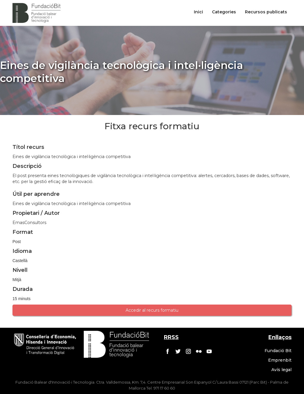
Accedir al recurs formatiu (152, 310)
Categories (224, 12)
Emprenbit (280, 360)
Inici (198, 12)
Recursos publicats (266, 12)
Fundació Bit (278, 350)
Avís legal (281, 369)
